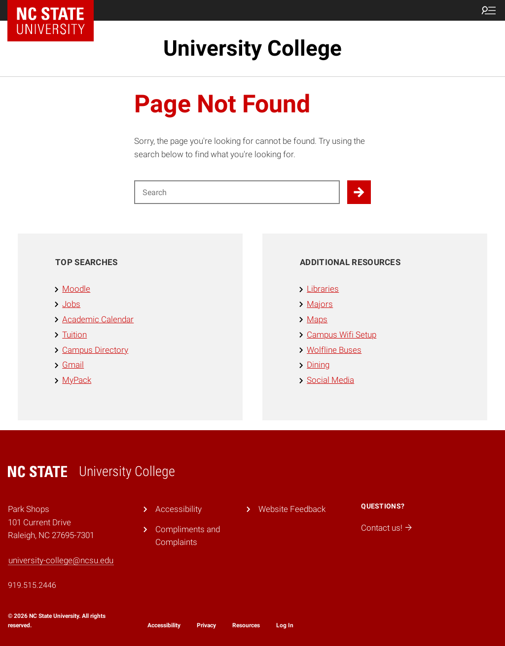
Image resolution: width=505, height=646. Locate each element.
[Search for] (237, 192)
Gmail (73, 365)
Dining (318, 365)
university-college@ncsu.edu (60, 560)
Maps (317, 319)
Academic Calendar (98, 319)
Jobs (71, 304)
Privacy (206, 625)
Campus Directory (95, 350)
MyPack (76, 380)
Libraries (323, 289)
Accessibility (178, 509)
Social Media (330, 380)
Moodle (76, 289)
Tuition (74, 335)
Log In (284, 625)
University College (252, 48)
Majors (320, 304)
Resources (246, 625)
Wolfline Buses (334, 350)
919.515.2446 (32, 585)
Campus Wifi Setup (341, 335)
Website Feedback (291, 509)
